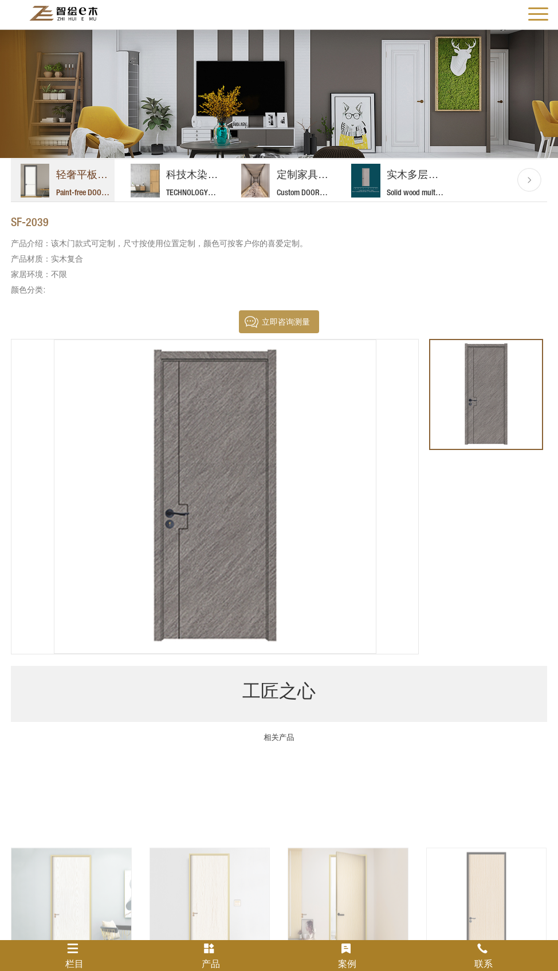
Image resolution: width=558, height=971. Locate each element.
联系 (483, 955)
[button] (529, 180)
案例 (347, 955)
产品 (211, 955)
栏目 (74, 955)
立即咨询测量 (286, 321)
